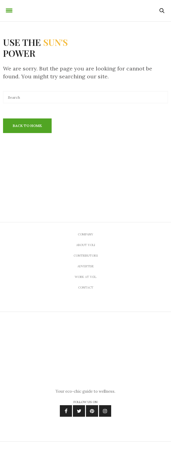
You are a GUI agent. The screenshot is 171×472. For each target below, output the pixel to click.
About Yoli (85, 245)
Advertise (85, 266)
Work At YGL (85, 277)
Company (85, 234)
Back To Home (27, 125)
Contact (85, 287)
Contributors (86, 256)
